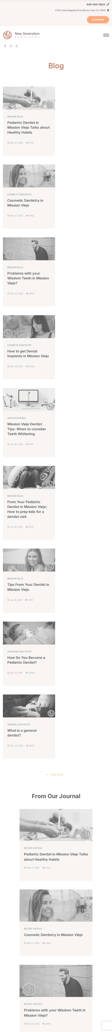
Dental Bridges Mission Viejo (72, 893)
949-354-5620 (96, 4)
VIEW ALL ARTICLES (56, 752)
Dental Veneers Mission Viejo (17, 947)
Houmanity (25, 1015)
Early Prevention (11, 973)
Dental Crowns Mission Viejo (72, 898)
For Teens (8, 984)
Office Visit (8, 898)
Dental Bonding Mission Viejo (17, 941)
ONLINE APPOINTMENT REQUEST (61, 805)
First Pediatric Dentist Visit (71, 947)
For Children (9, 979)
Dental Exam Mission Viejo (71, 904)
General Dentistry (67, 888)
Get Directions (76, 823)
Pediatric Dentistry (67, 936)
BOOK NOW (98, 19)
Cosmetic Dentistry (12, 936)
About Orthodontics (12, 968)
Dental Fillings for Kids (69, 941)
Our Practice (9, 904)
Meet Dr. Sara (9, 888)
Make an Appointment (13, 915)
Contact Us (8, 909)
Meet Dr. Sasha (10, 893)
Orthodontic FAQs (11, 990)
